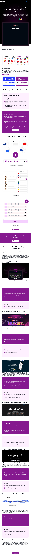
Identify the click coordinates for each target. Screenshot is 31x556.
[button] (27, 1)
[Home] (2, 1)
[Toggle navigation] (30, 1)
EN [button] (15, 25)
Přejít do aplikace (15, 28)
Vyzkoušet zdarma (6, 74)
